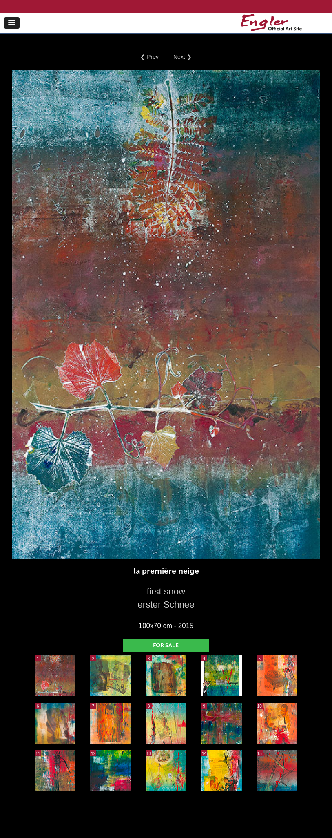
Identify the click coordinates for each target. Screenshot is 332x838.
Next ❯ (182, 57)
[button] (12, 23)
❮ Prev (149, 57)
